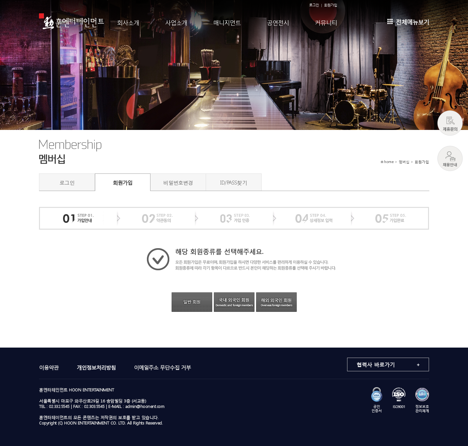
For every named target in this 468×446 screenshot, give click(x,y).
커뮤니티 (326, 22)
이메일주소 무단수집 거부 (162, 367)
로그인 (314, 5)
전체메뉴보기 (408, 21)
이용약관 (48, 367)
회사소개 (128, 22)
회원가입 (330, 5)
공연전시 (278, 22)
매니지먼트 (227, 22)
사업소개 (176, 22)
